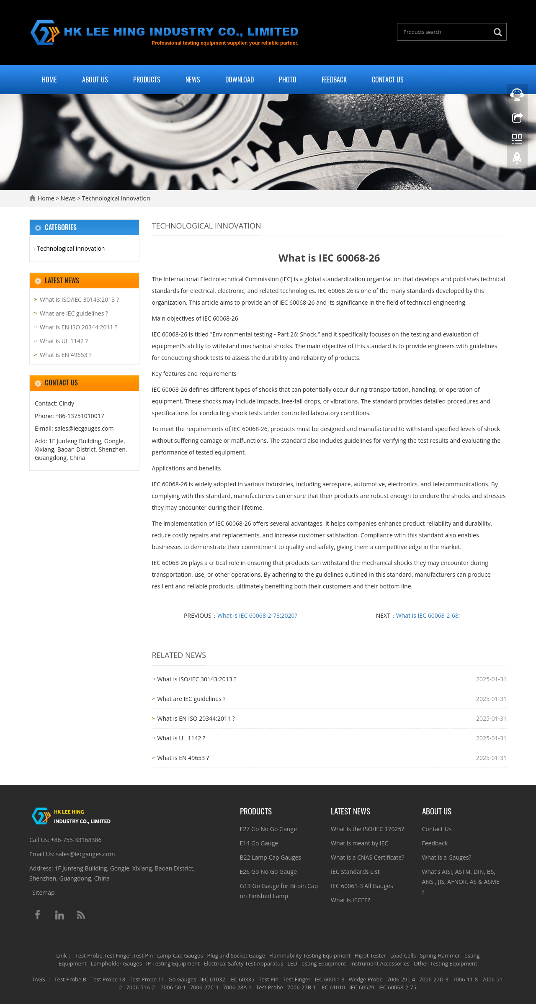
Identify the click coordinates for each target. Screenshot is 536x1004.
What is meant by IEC (359, 843)
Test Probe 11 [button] (146, 979)
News (193, 79)
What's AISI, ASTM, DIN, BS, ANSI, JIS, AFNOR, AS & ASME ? (461, 882)
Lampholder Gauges (116, 963)
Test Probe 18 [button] (107, 979)
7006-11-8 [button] (465, 979)
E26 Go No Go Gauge (268, 872)
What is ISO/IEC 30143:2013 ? (197, 679)
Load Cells (403, 955)
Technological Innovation (115, 198)
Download (239, 79)
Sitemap (43, 892)
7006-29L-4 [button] (401, 979)
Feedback (334, 79)
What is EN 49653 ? (183, 758)
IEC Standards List (355, 872)
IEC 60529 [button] (361, 987)
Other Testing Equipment (445, 963)
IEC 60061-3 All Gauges (362, 886)
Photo (287, 79)
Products (146, 79)
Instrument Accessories (379, 963)
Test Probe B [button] (70, 979)
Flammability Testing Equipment (309, 955)
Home (49, 79)
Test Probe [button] (269, 987)
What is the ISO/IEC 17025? (367, 829)
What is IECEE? (350, 900)
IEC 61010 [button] (332, 987)
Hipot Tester (370, 955)
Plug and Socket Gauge (236, 955)
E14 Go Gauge (259, 843)
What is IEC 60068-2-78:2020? (257, 615)
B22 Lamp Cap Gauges (270, 857)
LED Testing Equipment (316, 963)
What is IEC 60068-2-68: (428, 615)
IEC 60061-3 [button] (329, 979)
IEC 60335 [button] (242, 979)
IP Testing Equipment (173, 963)
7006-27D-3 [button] (433, 979)
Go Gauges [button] (182, 979)
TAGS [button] (38, 979)
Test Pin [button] (268, 979)
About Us (95, 79)
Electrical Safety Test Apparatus (243, 963)
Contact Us (388, 79)
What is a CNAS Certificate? (367, 857)
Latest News (350, 811)
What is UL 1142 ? (181, 738)
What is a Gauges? (447, 857)
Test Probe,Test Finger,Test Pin (114, 955)
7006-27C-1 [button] (204, 987)
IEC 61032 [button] (212, 979)
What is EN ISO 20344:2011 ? (196, 718)
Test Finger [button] (296, 979)
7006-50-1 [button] (172, 987)
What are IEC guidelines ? (191, 699)
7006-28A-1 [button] (237, 987)
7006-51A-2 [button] (140, 987)
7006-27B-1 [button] (301, 987)
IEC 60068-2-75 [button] (397, 987)
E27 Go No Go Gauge (268, 829)
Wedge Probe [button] (366, 979)
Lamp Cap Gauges (180, 955)
